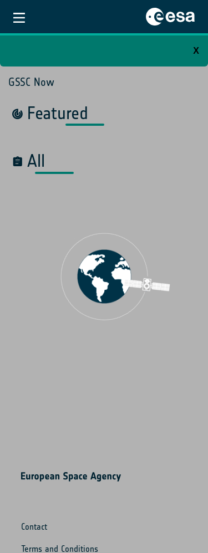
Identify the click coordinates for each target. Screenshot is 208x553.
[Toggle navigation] (19, 16)
